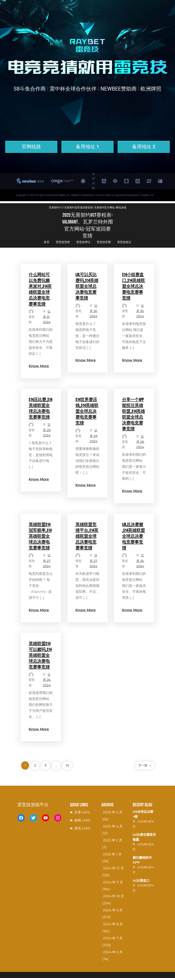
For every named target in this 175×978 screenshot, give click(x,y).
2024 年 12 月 (113, 868)
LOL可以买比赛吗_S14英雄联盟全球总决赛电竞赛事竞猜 (86, 286)
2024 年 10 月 (113, 896)
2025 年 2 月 (112, 840)
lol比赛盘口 (141, 880)
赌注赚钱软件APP (142, 860)
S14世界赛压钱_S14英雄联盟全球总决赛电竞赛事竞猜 (86, 411)
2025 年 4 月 (113, 826)
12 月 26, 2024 (140, 560)
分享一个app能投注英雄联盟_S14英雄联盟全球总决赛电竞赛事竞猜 (133, 414)
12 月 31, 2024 (47, 317)
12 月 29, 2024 (47, 430)
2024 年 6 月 (113, 952)
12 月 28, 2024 (140, 442)
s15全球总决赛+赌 (143, 814)
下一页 (144, 765)
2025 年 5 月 (112, 812)
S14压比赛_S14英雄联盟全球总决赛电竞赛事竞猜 (40, 408)
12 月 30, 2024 (94, 311)
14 (67, 765)
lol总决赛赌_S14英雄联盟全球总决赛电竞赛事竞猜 (133, 536)
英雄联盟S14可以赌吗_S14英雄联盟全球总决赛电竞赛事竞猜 (40, 655)
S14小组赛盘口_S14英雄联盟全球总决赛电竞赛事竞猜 (133, 286)
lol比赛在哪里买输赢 (144, 837)
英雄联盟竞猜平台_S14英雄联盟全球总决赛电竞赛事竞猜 (86, 536)
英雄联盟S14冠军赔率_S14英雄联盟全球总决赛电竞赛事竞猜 (40, 536)
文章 (77, 812)
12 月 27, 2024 (47, 560)
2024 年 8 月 (113, 924)
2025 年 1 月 (112, 854)
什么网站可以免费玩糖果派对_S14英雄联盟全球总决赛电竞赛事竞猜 (40, 289)
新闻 (77, 820)
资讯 (77, 828)
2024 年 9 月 (113, 910)
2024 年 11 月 (113, 882)
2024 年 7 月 (113, 938)
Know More (39, 366)
